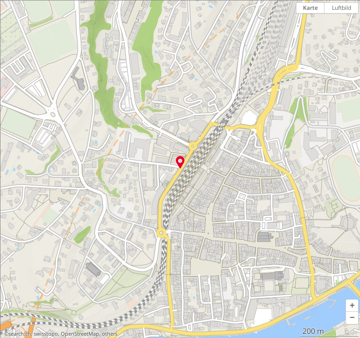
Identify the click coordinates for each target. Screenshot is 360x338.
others (109, 334)
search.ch (19, 334)
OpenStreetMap (80, 334)
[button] (352, 306)
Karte (310, 8)
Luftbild (341, 8)
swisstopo (46, 334)
